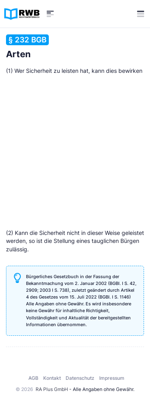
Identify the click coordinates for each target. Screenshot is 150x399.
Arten (27, 46)
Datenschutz (80, 378)
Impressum (111, 378)
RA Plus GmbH (52, 389)
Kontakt (52, 378)
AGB (33, 378)
